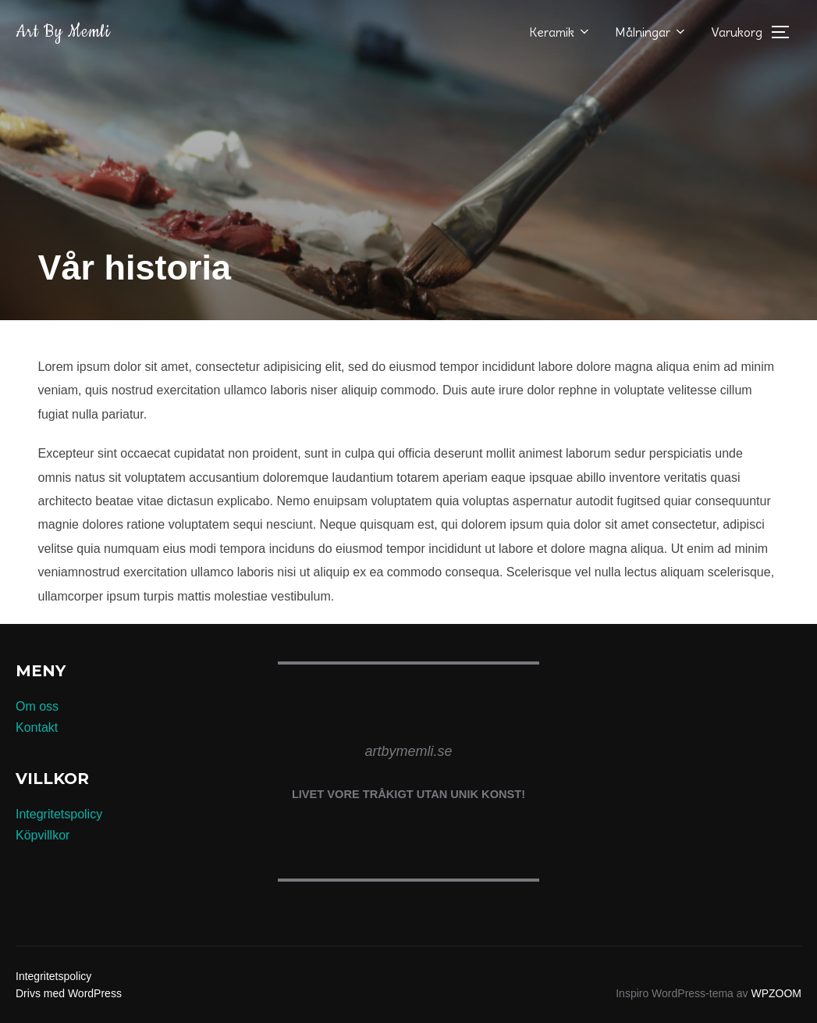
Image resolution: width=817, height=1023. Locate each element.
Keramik (560, 32)
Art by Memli (63, 31)
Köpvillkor (42, 835)
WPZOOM (776, 993)
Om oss (37, 706)
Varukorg (736, 32)
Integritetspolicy (59, 814)
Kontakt (37, 727)
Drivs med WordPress (69, 993)
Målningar (651, 32)
